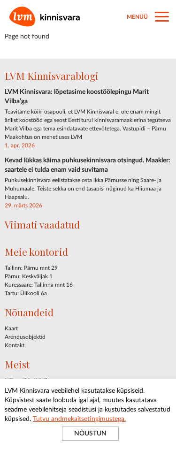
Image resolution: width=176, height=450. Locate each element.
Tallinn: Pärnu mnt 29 (31, 268)
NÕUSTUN (90, 433)
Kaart (11, 328)
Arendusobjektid (25, 337)
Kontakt (14, 345)
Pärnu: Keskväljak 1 (29, 276)
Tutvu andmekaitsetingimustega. (79, 419)
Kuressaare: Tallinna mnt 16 (39, 285)
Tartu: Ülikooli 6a (26, 293)
